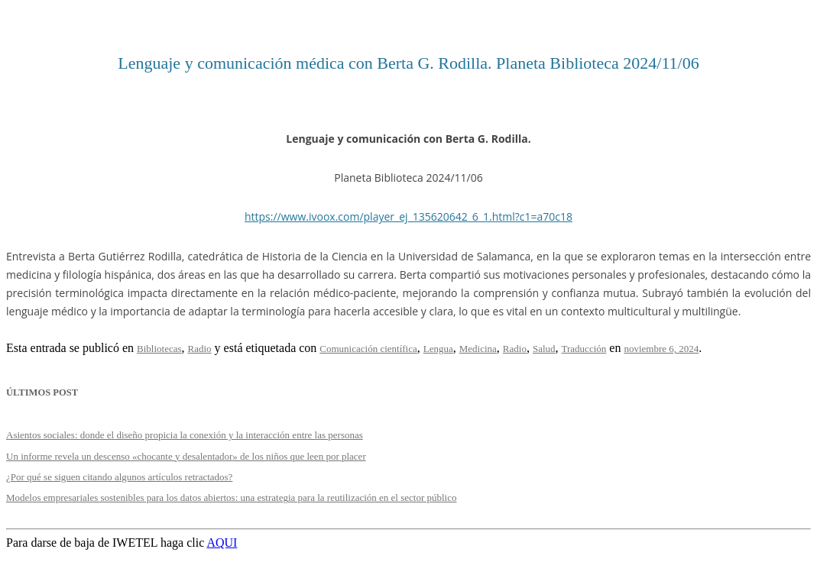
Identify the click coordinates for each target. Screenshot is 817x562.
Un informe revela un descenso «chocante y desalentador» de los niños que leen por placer (186, 456)
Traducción (584, 348)
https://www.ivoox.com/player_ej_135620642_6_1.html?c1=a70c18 (408, 216)
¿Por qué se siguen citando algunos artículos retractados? (119, 477)
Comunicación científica (368, 348)
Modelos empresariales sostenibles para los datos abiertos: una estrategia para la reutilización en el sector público (231, 497)
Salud (544, 348)
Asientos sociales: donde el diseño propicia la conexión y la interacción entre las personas (184, 435)
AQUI (221, 542)
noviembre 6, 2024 (661, 348)
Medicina (478, 348)
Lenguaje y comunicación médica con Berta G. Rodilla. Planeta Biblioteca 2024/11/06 (408, 63)
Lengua (438, 348)
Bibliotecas (159, 348)
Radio (200, 348)
